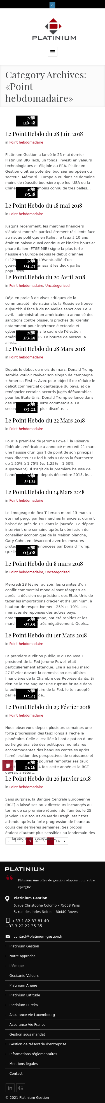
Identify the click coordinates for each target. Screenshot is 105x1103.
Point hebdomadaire (26, 142)
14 (57, 841)
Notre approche (23, 956)
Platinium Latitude (25, 995)
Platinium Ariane (23, 985)
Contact (16, 1074)
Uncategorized (57, 286)
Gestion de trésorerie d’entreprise (38, 1044)
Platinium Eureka (24, 1005)
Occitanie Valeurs (24, 976)
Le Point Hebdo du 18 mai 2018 (43, 205)
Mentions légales (24, 1064)
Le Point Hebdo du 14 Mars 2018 (45, 492)
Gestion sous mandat (27, 1034)
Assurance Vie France (27, 1025)
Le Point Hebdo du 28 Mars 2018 (45, 348)
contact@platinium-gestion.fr (38, 936)
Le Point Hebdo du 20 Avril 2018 (45, 277)
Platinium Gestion (24, 946)
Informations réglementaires (33, 1054)
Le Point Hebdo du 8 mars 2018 (44, 563)
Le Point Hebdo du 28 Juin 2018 (44, 133)
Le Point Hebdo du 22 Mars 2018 (45, 420)
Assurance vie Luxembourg (32, 1015)
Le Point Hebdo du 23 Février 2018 (47, 706)
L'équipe (17, 966)
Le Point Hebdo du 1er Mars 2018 (46, 635)
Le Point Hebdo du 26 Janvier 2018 (48, 778)
